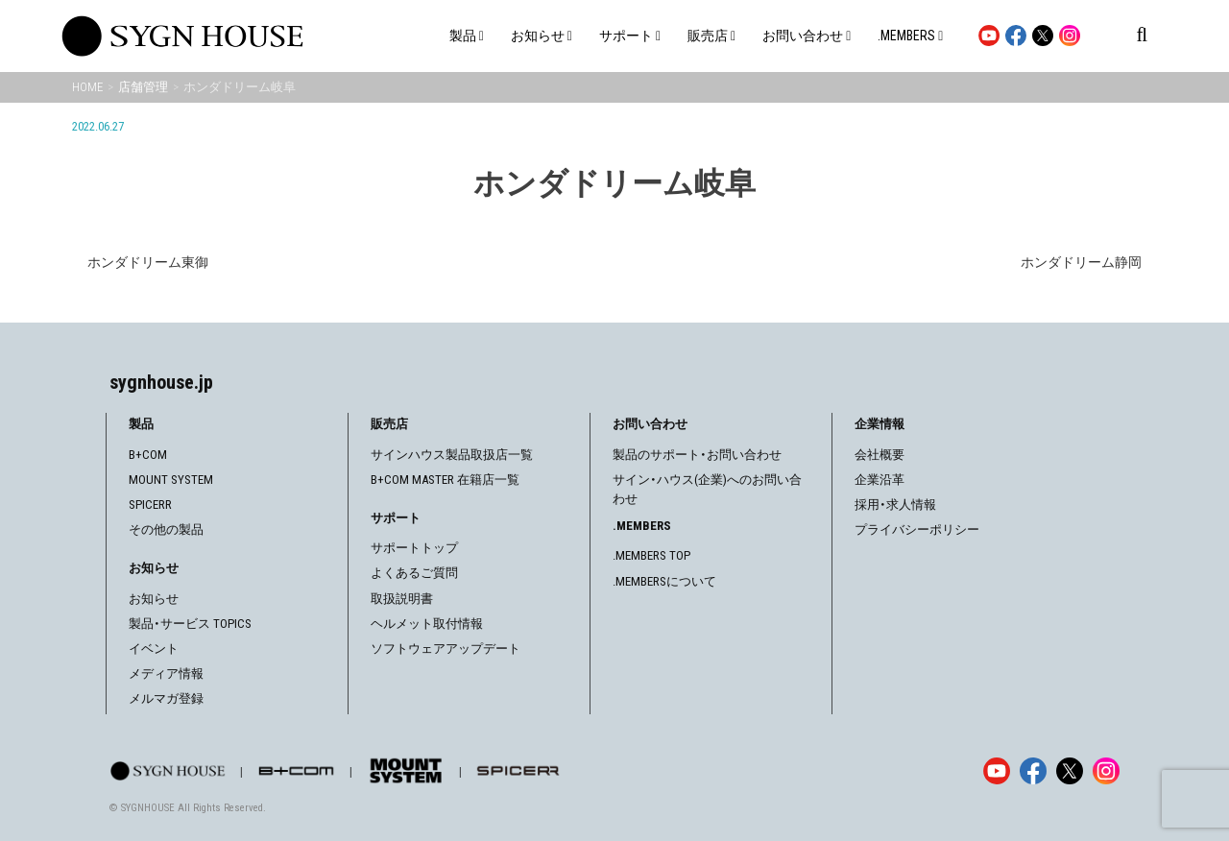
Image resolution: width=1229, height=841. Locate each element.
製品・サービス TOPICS (190, 623)
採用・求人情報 (895, 504)
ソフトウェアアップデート (445, 648)
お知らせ (154, 598)
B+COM (148, 454)
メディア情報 (166, 673)
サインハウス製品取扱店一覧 (452, 454)
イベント (154, 648)
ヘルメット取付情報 (427, 623)
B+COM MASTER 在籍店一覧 (445, 479)
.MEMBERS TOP (651, 555)
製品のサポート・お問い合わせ (697, 454)
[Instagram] (1106, 770)
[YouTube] (996, 770)
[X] (1069, 770)
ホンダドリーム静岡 (1081, 262)
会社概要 (879, 454)
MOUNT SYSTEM (171, 479)
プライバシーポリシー (917, 529)
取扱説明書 (402, 598)
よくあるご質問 (414, 572)
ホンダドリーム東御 (147, 262)
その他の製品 (166, 529)
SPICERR (150, 504)
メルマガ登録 (166, 698)
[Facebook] (1033, 770)
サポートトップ (414, 548)
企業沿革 (879, 479)
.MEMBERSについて (664, 581)
